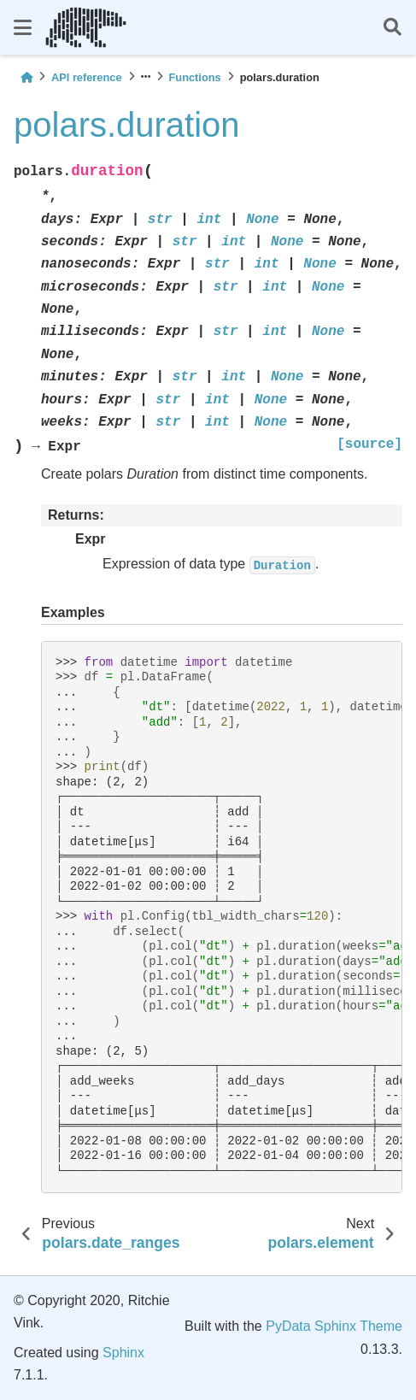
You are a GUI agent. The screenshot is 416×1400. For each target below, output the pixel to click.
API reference (86, 77)
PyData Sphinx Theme (334, 1326)
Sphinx (123, 1352)
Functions (195, 77)
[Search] (392, 28)
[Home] (26, 77)
